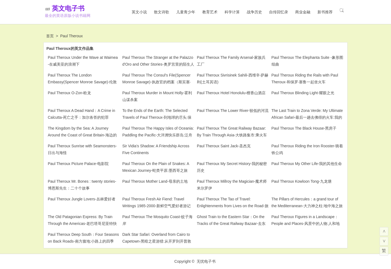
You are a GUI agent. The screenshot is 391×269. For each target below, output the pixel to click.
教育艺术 (209, 12)
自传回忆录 (278, 12)
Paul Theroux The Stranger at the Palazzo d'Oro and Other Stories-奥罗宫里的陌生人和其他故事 (158, 64)
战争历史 (254, 12)
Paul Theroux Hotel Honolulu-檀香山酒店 (231, 93)
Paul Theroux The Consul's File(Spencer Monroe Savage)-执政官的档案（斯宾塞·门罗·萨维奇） (156, 82)
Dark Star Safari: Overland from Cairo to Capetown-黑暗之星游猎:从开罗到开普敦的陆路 (156, 241)
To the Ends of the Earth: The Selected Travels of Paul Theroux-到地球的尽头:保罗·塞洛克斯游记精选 (156, 117)
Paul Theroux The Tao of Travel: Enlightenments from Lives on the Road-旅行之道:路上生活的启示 (233, 206)
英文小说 (139, 12)
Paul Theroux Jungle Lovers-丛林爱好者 (81, 199)
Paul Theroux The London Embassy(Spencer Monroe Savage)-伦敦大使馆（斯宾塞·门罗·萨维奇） (82, 82)
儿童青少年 (185, 12)
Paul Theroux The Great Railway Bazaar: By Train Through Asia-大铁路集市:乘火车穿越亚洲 (232, 135)
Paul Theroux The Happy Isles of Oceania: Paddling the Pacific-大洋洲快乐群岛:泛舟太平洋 (158, 135)
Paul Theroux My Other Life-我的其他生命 (307, 163)
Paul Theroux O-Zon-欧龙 (69, 93)
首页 (50, 36)
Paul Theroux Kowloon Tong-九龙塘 (302, 181)
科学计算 (232, 12)
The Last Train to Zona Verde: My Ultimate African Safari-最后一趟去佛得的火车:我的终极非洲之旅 (307, 117)
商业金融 (302, 12)
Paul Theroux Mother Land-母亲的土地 (155, 181)
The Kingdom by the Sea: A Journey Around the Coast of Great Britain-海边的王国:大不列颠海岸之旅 (82, 135)
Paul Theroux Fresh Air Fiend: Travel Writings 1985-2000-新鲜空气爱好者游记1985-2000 (156, 206)
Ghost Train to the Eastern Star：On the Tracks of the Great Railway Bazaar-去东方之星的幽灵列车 (231, 224)
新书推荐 (325, 12)
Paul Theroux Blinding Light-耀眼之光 (303, 93)
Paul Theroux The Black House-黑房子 (304, 128)
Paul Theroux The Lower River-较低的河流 (233, 110)
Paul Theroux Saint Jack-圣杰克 (224, 146)
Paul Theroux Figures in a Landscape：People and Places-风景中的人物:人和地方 (306, 224)
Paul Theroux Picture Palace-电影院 (78, 163)
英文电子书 (76, 8)
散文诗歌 (161, 12)
